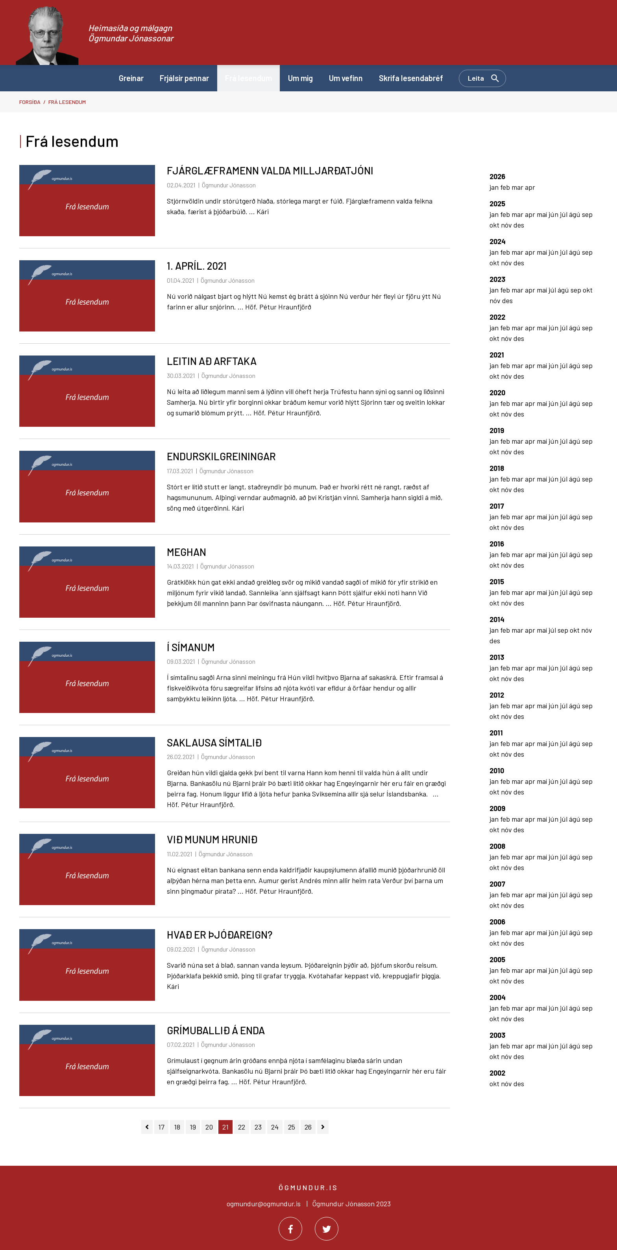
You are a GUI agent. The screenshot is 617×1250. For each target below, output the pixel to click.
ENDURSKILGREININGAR (221, 456)
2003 (497, 1035)
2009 (497, 808)
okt (495, 224)
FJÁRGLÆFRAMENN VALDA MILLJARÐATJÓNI (270, 170)
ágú (575, 214)
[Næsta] (323, 1127)
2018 (497, 468)
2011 (496, 732)
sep (587, 214)
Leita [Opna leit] (476, 78)
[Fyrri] (147, 1127)
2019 (497, 430)
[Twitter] (326, 1229)
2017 (497, 506)
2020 (497, 392)
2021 (497, 354)
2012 (497, 695)
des (519, 224)
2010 (497, 770)
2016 (497, 543)
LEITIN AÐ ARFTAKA (212, 361)
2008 (497, 846)
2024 (498, 241)
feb (506, 187)
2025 (497, 203)
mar (518, 187)
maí (543, 214)
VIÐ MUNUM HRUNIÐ (212, 839)
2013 (497, 657)
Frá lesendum (67, 101)
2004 (498, 997)
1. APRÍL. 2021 (197, 265)
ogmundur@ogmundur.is (264, 1203)
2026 (497, 176)
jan (495, 187)
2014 (497, 619)
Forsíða (30, 101)
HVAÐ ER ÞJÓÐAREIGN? (219, 934)
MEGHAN (186, 552)
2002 (497, 1073)
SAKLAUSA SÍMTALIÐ (214, 742)
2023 (497, 279)
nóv (507, 224)
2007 (497, 884)
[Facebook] (290, 1229)
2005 (497, 959)
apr (530, 187)
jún (554, 214)
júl (564, 214)
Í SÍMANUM (191, 647)
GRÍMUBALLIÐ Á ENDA (216, 1030)
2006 (497, 921)
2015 (497, 581)
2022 (497, 317)
